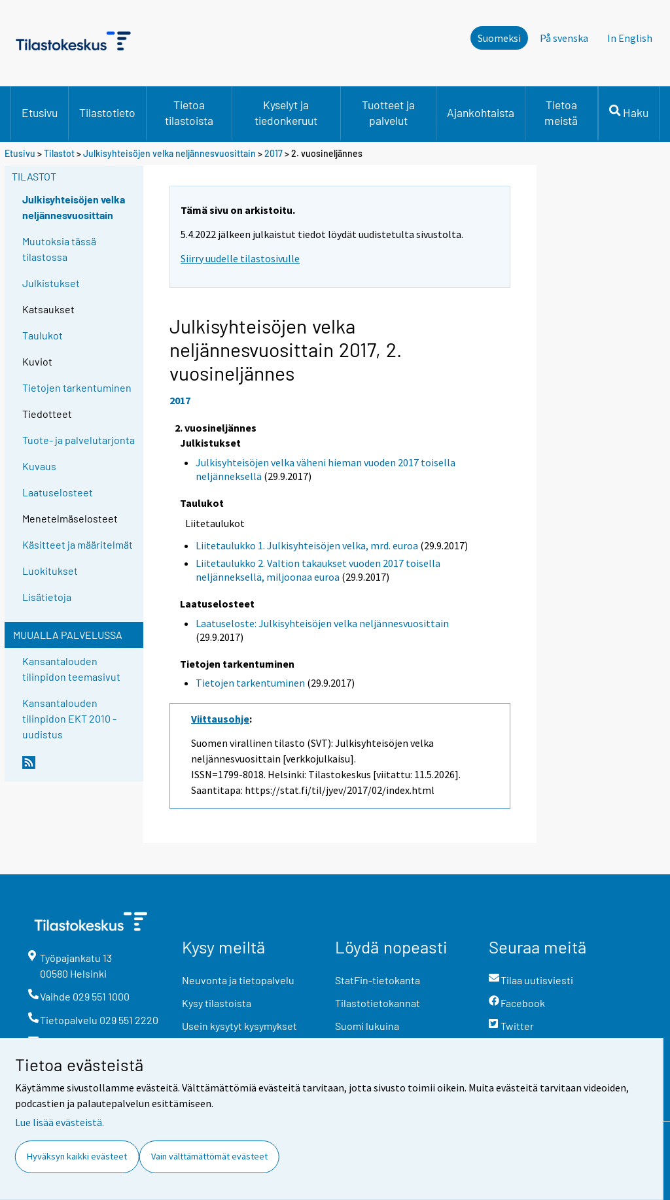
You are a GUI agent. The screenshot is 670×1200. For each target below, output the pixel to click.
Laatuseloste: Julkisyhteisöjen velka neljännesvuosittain (322, 623)
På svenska (564, 37)
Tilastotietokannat (377, 1003)
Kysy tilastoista (216, 1003)
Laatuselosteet (57, 492)
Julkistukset (51, 283)
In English (629, 37)
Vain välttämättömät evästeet (209, 1156)
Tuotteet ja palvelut (388, 112)
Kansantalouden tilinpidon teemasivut (71, 669)
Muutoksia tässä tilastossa (59, 249)
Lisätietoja (46, 597)
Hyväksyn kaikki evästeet (77, 1156)
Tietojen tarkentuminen (77, 387)
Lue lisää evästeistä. (59, 1122)
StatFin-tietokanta (377, 980)
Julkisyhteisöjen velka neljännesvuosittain (169, 153)
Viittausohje (220, 718)
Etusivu (40, 112)
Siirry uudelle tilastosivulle (240, 258)
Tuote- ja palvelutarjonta (78, 440)
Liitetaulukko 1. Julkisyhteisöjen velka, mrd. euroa (307, 545)
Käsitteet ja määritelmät (77, 544)
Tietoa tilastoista (189, 112)
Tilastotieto (107, 112)
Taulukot (42, 335)
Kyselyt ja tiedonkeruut (286, 112)
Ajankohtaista (480, 112)
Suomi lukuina (367, 1026)
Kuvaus (39, 466)
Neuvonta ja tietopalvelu (238, 980)
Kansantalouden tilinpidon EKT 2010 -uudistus (69, 718)
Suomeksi (499, 37)
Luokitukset (50, 570)
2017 (273, 153)
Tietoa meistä (561, 112)
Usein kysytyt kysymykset (239, 1026)
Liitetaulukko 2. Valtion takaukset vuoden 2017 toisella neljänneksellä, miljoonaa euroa (318, 570)
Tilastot (59, 153)
